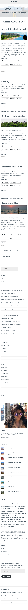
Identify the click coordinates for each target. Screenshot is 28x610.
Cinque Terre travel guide (7, 318)
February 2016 (4, 370)
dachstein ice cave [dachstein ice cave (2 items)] (11, 511)
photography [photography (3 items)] (5, 521)
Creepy (5, 81)
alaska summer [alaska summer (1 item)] (15, 501)
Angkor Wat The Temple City (14, 491)
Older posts (5, 256)
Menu (15, 2)
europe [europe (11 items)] (20, 511)
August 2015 (4, 389)
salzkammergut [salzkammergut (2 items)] (13, 521)
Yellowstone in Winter (6, 327)
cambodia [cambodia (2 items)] (3, 511)
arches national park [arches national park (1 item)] (12, 506)
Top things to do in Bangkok (7, 309)
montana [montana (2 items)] (16, 517)
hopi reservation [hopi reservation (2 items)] (21, 513)
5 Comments (21, 162)
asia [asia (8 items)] (3, 509)
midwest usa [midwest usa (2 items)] (10, 517)
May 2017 (3, 354)
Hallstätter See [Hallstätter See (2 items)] (10, 513)
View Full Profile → (5, 437)
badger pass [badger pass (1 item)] (12, 508)
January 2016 (4, 373)
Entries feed (4, 551)
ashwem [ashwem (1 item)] (23, 506)
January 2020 (4, 342)
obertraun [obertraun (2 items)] (3, 519)
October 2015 (4, 382)
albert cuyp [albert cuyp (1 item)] (20, 501)
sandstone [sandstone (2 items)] (20, 521)
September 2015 (5, 386)
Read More (21, 56)
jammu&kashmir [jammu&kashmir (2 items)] (13, 515)
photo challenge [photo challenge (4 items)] (16, 519)
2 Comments (20, 198)
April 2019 (3, 348)
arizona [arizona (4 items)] (19, 506)
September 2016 (5, 358)
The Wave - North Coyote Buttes (15, 457)
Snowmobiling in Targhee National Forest (11, 324)
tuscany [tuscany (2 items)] (6, 524)
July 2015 (3, 392)
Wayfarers (14, 9)
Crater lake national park (14, 467)
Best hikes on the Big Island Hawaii (9, 296)
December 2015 (5, 376)
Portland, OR (11, 486)
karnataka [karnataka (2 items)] (4, 517)
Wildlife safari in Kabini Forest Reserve (10, 321)
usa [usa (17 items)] (17, 524)
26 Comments (20, 250)
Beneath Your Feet (11, 166)
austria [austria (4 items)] (7, 508)
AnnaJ (3, 430)
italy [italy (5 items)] (7, 516)
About (2, 278)
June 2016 (3, 364)
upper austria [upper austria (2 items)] (11, 524)
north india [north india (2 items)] (21, 517)
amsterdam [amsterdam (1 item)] (20, 504)
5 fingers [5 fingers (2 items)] (3, 502)
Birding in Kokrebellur (13, 116)
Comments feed (5, 554)
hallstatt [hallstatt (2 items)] (3, 513)
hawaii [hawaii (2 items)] (15, 513)
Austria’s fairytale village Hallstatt (9, 305)
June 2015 (3, 395)
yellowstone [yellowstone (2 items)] (11, 526)
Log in (2, 548)
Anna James (13, 77)
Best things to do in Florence (8, 330)
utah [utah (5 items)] (21, 524)
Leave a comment (22, 111)
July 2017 (3, 351)
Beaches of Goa (9, 203)
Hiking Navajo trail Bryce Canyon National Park (12, 299)
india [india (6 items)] (3, 516)
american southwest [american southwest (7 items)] (9, 504)
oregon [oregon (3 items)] (9, 519)
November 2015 (5, 379)
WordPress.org (4, 557)
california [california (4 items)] (21, 508)
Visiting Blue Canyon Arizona (8, 293)
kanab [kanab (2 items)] (19, 515)
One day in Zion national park (15, 472)
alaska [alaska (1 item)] (11, 501)
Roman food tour (5, 312)
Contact (3, 281)
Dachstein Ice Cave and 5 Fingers (9, 333)
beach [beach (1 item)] (16, 508)
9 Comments (21, 77)
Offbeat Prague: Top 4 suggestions (9, 315)
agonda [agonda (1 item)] (7, 501)
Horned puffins (11, 477)
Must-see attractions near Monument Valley (11, 290)
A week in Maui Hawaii (13, 29)
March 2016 (4, 367)
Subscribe (6, 576)
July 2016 (3, 361)
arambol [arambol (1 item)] (6, 506)
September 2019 (5, 345)
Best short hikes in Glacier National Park (10, 302)
